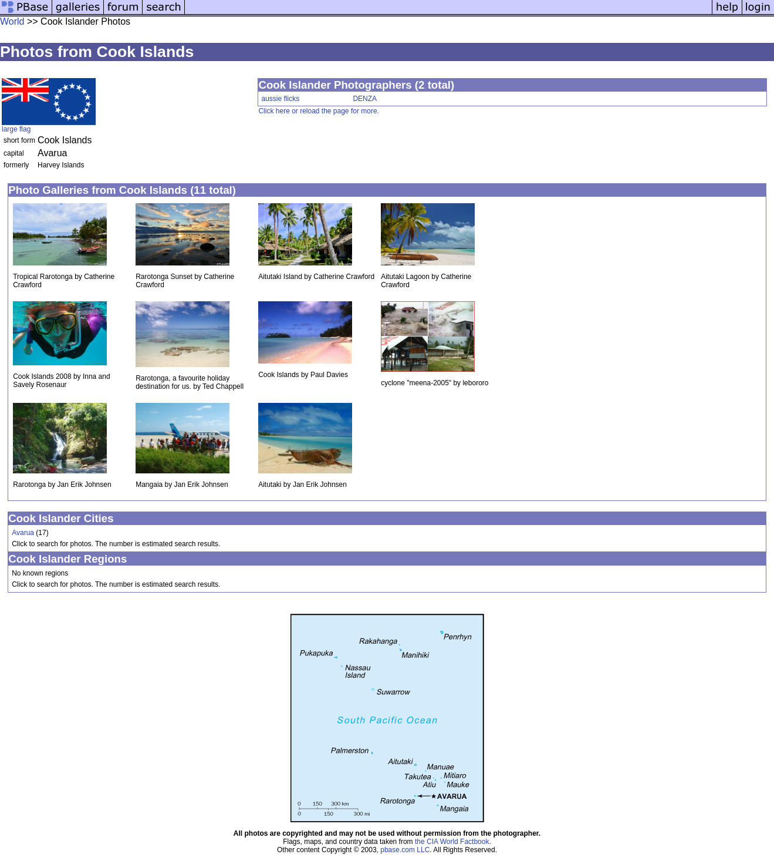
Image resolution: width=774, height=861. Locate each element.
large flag (16, 129)
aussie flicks (280, 99)
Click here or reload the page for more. (318, 111)
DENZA (365, 99)
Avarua (23, 533)
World (12, 21)
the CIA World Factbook (452, 842)
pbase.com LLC (405, 850)
